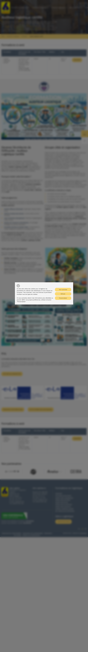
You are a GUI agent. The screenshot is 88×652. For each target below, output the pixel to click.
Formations (24, 36)
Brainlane (83, 533)
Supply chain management (64, 498)
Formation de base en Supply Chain (16, 227)
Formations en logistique (19, 7)
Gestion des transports (63, 506)
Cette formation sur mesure (40, 409)
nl (80, 3)
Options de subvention (12, 374)
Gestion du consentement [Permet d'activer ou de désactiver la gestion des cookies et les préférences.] (31, 535)
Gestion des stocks (61, 502)
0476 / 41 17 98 (40, 498)
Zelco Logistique (74, 7)
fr (83, 3)
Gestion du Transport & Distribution (16, 222)
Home (2, 36)
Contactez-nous (63, 521)
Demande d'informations (12, 409)
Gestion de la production (63, 504)
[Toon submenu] (29, 7)
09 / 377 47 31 (16, 499)
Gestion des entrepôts (62, 500)
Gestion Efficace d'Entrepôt (13, 209)
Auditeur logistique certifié (36, 36)
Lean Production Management (14, 218)
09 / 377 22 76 (17, 498)
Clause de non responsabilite (11, 533)
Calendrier (58, 493)
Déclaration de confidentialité (33, 533)
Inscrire (77, 60)
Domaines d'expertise (39, 7)
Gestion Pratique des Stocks (14, 213)
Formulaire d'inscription (63, 495)
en (86, 3)
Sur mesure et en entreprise (64, 511)
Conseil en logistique (58, 7)
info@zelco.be (19, 501)
